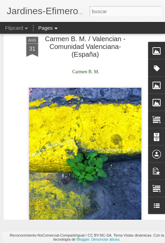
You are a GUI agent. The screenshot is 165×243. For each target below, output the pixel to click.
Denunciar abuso (105, 239)
